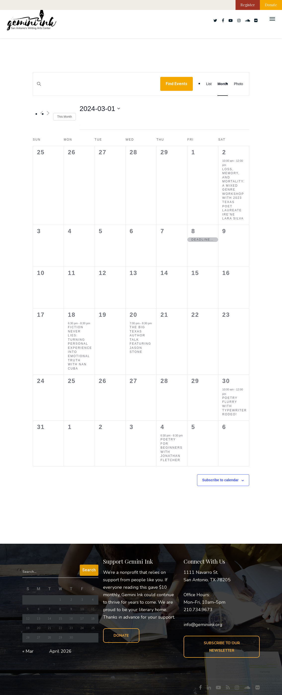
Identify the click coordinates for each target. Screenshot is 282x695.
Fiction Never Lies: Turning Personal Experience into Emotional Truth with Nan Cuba (80, 347)
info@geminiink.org (203, 625)
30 (226, 380)
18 (72, 314)
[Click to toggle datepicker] (100, 109)
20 (133, 314)
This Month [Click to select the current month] (64, 116)
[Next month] (48, 113)
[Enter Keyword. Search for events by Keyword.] (96, 89)
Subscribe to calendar (220, 480)
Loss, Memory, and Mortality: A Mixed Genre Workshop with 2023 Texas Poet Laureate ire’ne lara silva (233, 193)
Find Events (176, 83)
